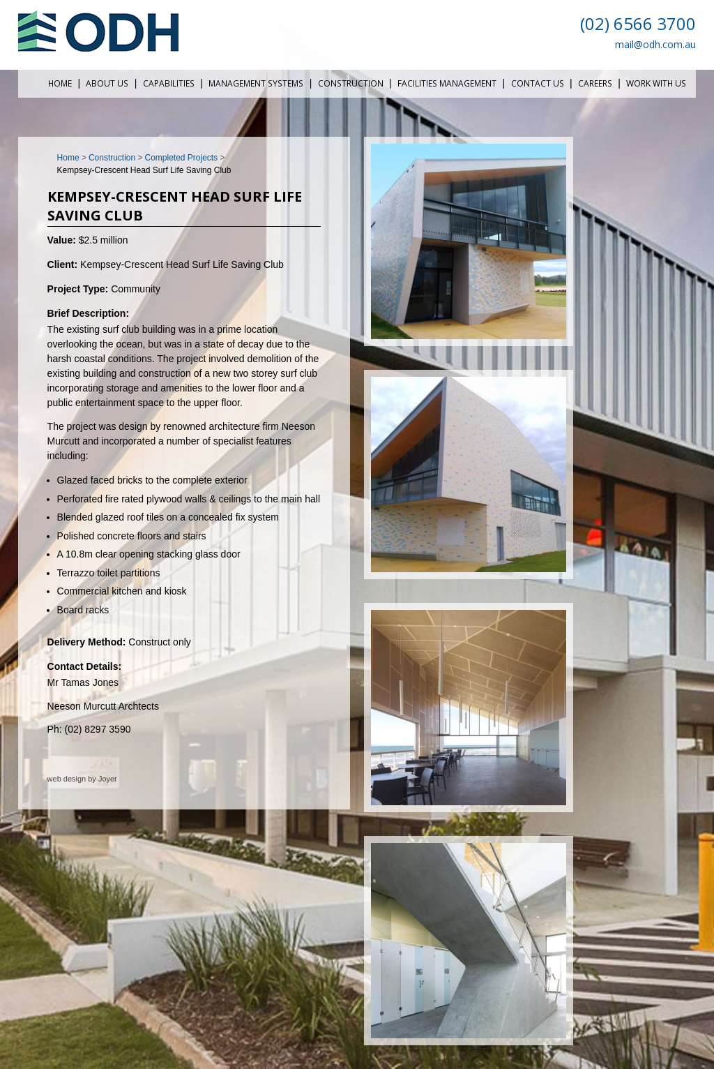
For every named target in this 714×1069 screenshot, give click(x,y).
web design (66, 779)
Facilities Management (446, 83)
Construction (350, 83)
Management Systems (255, 83)
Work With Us (656, 83)
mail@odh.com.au (655, 44)
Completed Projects (181, 158)
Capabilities (169, 83)
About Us (107, 83)
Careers (595, 83)
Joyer (107, 779)
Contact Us (537, 83)
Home (60, 83)
